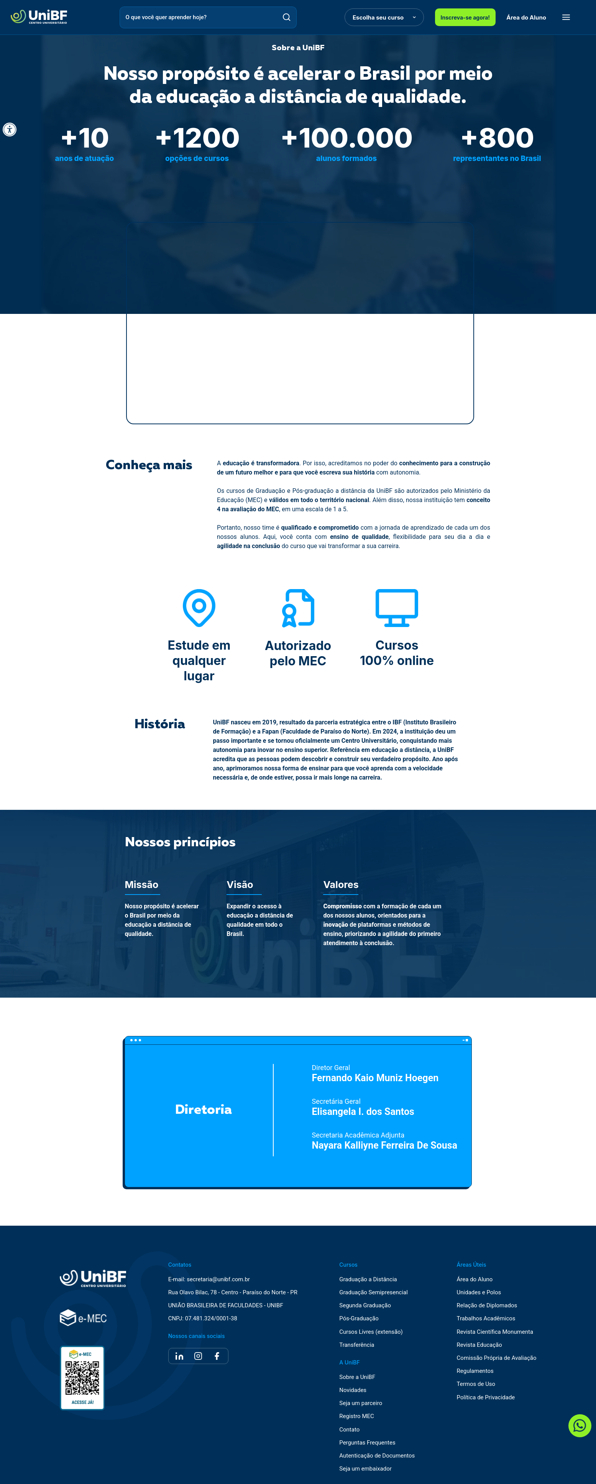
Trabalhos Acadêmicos (486, 1318)
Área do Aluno (526, 17)
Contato (349, 1430)
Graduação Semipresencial (373, 1292)
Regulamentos (475, 1371)
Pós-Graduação (358, 1318)
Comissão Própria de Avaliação (497, 1358)
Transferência (356, 1345)
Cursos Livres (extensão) (371, 1332)
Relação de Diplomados (487, 1305)
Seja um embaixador (365, 1469)
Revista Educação (479, 1345)
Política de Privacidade (486, 1397)
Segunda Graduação (365, 1305)
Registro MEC (356, 1416)
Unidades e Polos (479, 1292)
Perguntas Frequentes (367, 1443)
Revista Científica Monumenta (495, 1332)
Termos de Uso (476, 1384)
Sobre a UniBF (357, 1377)
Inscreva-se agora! (465, 17)
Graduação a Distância (368, 1279)
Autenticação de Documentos (377, 1456)
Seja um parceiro (360, 1403)
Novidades (352, 1390)
